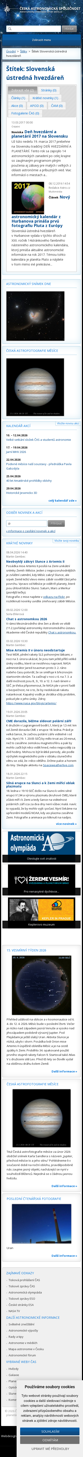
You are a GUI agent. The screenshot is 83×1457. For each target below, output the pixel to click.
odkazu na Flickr (54, 597)
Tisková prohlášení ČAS (24, 1280)
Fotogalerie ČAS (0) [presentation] (25, 113)
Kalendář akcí (18, 426)
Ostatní (16, 126)
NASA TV (14, 1311)
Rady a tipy (16, 1337)
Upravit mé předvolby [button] (50, 1449)
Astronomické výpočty (23, 1330)
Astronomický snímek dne (28, 284)
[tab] (22, 90)
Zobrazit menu (41, 40)
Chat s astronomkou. (62, 632)
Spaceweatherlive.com (58, 765)
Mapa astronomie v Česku (26, 1349)
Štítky (23, 51)
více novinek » (66, 824)
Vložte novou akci (68, 423)
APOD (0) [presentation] (37, 106)
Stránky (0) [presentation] (48, 90)
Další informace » (64, 1071)
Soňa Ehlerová (15, 614)
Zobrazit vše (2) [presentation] (22, 90)
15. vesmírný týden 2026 (26, 950)
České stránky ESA (21, 1305)
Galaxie (14, 1375)
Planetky (14, 1381)
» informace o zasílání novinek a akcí (30, 531)
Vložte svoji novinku (66, 541)
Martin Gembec (15, 556)
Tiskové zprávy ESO (22, 1299)
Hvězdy (14, 1369)
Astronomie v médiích (23, 1343)
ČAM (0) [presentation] (57, 106)
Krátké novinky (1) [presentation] (45, 98)
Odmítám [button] (50, 1440)
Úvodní (11, 51)
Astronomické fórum (22, 1355)
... (46, 175)
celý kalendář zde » (62, 500)
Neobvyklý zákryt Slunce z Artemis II (35, 561)
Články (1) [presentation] (18, 98)
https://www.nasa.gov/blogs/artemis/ (31, 703)
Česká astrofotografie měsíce (32, 350)
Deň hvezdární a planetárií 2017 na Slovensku (40, 134)
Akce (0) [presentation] (17, 106)
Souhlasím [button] (50, 1431)
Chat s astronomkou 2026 (26, 619)
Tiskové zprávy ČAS (22, 1286)
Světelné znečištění (21, 1324)
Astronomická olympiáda (25, 1292)
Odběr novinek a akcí (24, 512)
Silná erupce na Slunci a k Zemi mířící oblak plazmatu (40, 785)
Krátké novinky (19, 543)
